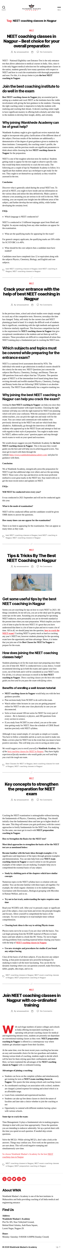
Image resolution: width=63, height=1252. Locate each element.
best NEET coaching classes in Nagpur (22, 269)
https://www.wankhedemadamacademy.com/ (28, 455)
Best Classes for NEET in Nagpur (19, 764)
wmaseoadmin (23, 52)
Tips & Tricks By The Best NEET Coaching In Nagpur (31, 558)
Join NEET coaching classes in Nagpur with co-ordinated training (31, 1000)
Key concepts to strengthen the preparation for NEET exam (31, 789)
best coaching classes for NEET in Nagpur (25, 751)
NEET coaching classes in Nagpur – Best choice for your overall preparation (31, 41)
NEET (31, 30)
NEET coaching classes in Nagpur (27, 271)
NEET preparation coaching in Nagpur (30, 978)
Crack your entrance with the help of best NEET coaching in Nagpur (31, 294)
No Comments (46, 52)
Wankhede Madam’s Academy (23, 1247)
